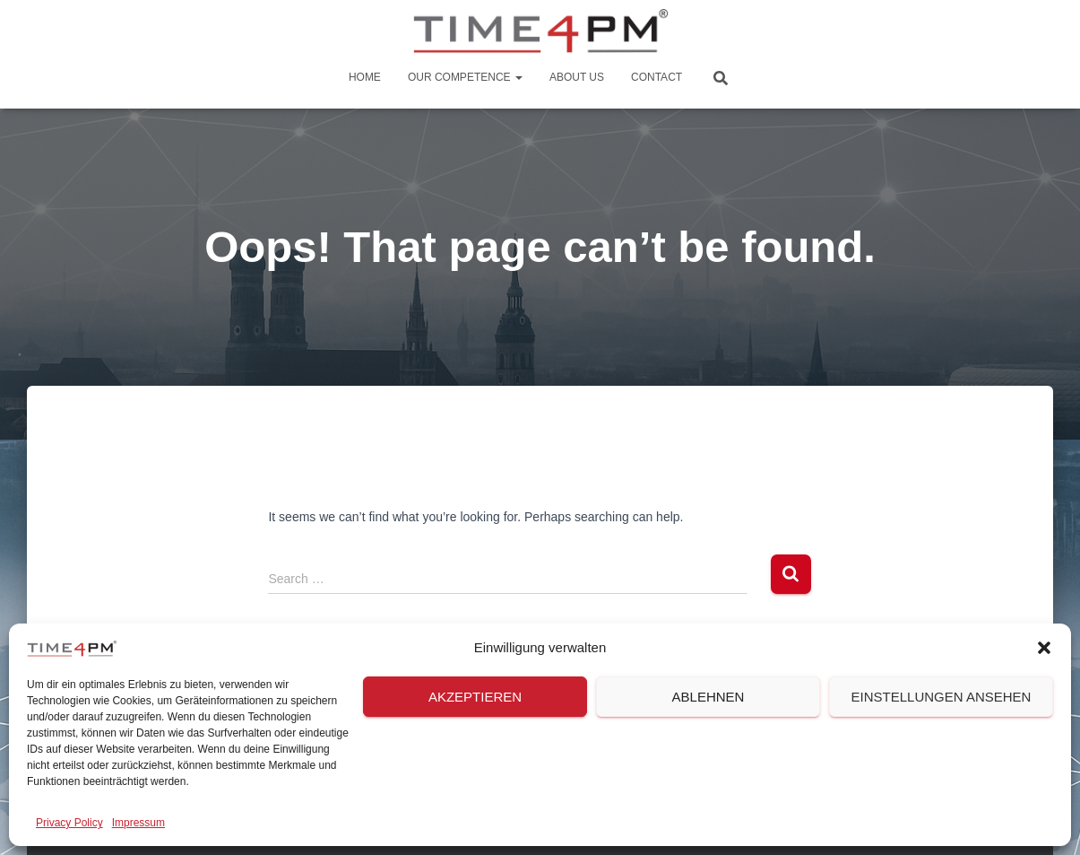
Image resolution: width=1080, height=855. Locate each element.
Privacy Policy (69, 822)
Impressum (138, 822)
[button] (1044, 648)
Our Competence (465, 77)
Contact (656, 77)
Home (365, 77)
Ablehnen (708, 696)
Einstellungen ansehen (941, 696)
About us (576, 77)
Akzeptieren (475, 696)
